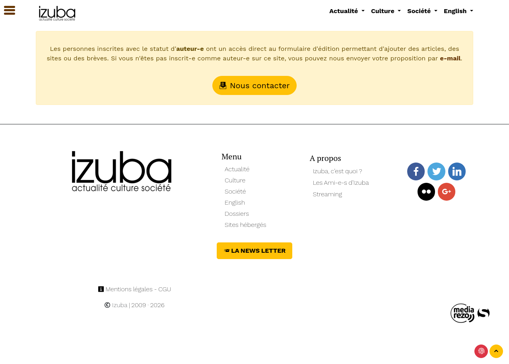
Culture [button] (383, 11)
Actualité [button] (344, 11)
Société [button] (420, 11)
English (235, 202)
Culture (235, 180)
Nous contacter (254, 85)
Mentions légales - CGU (134, 289)
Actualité (237, 169)
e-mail (450, 58)
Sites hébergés (245, 224)
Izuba (115, 305)
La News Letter (254, 250)
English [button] (456, 11)
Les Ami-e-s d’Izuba (341, 182)
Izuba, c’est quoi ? (337, 171)
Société (235, 191)
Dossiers (237, 213)
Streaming (327, 194)
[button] (6, 10)
